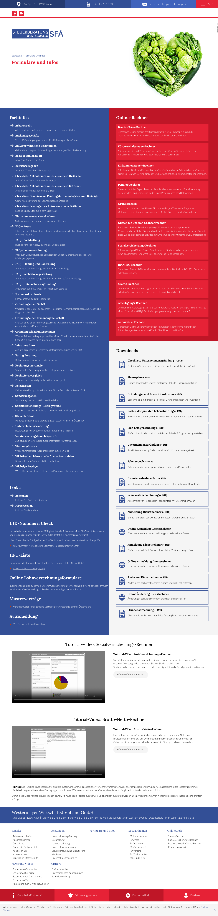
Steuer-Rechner (176, 836)
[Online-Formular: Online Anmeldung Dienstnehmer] (162, 565)
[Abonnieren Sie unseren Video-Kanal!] (21, 13)
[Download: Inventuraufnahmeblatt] (162, 482)
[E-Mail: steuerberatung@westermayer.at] (163, 4)
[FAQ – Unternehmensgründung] (58, 286)
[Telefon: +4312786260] (98, 4)
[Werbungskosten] (58, 449)
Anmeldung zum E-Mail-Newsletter (31, 884)
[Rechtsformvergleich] (58, 378)
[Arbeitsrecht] (58, 128)
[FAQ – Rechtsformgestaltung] (58, 276)
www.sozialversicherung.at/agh (29, 568)
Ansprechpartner (21, 840)
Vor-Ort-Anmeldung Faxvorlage (29, 624)
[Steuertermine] (58, 418)
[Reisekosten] (58, 388)
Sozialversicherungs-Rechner (183, 840)
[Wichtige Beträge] (58, 469)
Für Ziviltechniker (138, 854)
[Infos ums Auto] (58, 348)
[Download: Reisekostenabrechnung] (162, 498)
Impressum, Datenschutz (179, 817)
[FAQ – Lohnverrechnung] (58, 255)
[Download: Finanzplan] (162, 381)
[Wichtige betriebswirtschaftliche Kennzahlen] (58, 459)
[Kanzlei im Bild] (136, 895)
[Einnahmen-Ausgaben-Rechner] (58, 219)
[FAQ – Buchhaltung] (58, 242)
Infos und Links (137, 858)
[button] (162, 132)
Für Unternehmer (138, 836)
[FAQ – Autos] (58, 231)
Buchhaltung (58, 840)
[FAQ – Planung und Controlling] (58, 266)
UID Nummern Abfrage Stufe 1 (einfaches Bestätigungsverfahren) (46, 546)
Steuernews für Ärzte (24, 873)
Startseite (17, 56)
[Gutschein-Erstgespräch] (27, 895)
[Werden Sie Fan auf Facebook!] (14, 13)
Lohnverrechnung (61, 843)
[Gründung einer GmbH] (58, 309)
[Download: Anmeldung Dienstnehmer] (162, 548)
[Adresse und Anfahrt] (32, 4)
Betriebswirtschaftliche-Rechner (184, 843)
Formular (103, 586)
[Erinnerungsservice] (81, 895)
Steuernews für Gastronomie (27, 876)
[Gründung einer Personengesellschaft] (58, 322)
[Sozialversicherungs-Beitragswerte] (58, 408)
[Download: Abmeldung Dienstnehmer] (162, 515)
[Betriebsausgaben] (58, 168)
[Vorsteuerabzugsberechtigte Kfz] (58, 439)
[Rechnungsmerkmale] (58, 368)
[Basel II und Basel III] (58, 158)
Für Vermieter (136, 843)
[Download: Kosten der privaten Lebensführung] (162, 414)
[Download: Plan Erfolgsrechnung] (162, 431)
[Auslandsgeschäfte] (58, 138)
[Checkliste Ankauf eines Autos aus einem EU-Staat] (58, 188)
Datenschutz (156, 817)
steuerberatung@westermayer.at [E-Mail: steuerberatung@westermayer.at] (128, 817)
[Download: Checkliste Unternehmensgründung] (162, 364)
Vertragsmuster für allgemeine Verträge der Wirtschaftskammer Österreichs (52, 607)
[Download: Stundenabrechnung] (162, 613)
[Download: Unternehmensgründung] (162, 448)
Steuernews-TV (20, 880)
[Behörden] (58, 498)
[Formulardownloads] (58, 297)
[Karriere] (191, 895)
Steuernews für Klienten (25, 869)
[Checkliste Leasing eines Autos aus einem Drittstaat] (58, 209)
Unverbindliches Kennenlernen (67, 873)
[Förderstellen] (58, 508)
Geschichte (18, 843)
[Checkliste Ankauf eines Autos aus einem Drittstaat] (58, 178)
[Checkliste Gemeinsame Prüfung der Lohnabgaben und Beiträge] (58, 199)
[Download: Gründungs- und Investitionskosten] (162, 398)
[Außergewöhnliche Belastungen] (58, 148)
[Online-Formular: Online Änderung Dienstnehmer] (162, 597)
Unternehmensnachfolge (64, 858)
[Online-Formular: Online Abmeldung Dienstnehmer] (162, 532)
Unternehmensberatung (64, 847)
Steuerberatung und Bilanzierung (68, 851)
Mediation (57, 854)
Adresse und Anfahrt (23, 836)
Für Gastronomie (138, 847)
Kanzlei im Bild (20, 851)
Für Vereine (135, 851)
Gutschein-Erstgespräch (25, 847)
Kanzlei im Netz (21, 854)
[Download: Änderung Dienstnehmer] (162, 581)
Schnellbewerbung (61, 876)
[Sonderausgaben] (58, 398)
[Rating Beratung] (58, 358)
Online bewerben (60, 869)
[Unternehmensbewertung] (58, 428)
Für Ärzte (134, 840)
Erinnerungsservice (178, 847)
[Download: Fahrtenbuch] (162, 465)
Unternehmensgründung (64, 836)
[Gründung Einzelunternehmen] (58, 336)
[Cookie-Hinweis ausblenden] (214, 909)
